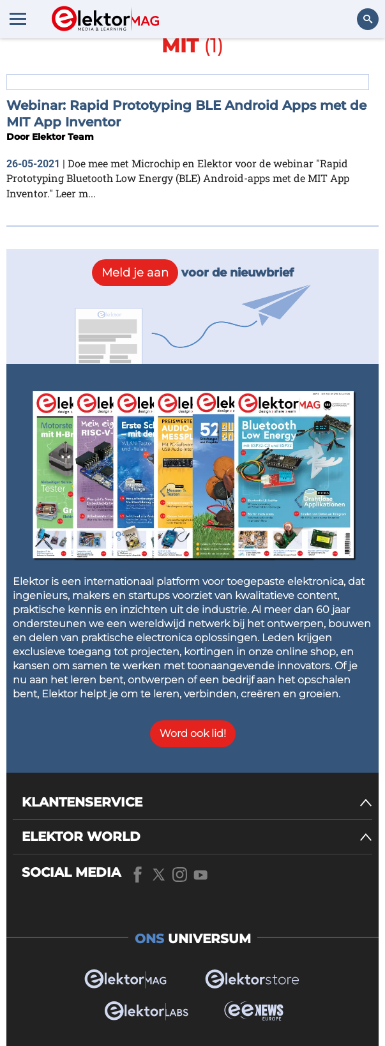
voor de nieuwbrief (193, 273)
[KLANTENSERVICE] (197, 802)
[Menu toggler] (17, 18)
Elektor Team (63, 136)
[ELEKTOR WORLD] (197, 837)
